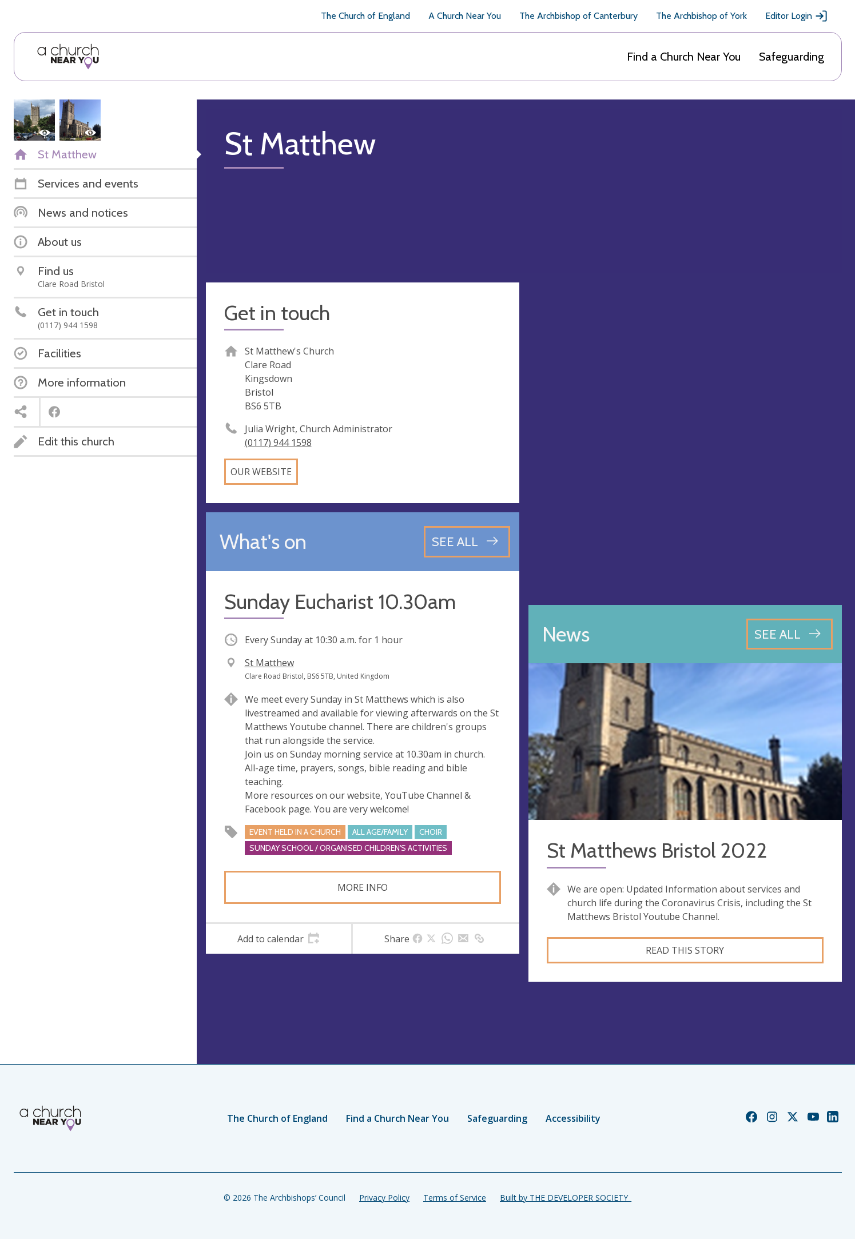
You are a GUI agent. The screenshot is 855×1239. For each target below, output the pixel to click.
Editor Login (796, 16)
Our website (261, 471)
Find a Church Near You (684, 56)
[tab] (279, 939)
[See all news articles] (789, 634)
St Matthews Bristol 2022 (657, 850)
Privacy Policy (384, 1197)
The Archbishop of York (701, 15)
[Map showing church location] (685, 439)
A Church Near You (464, 15)
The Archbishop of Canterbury (578, 15)
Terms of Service (454, 1197)
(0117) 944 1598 (278, 442)
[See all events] (467, 541)
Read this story (685, 950)
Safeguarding (791, 56)
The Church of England (365, 15)
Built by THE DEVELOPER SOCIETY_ (565, 1197)
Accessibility (573, 1118)
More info (362, 887)
